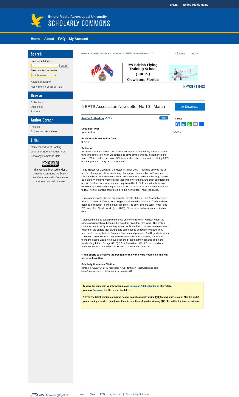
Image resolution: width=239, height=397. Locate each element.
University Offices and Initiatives (105, 53)
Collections (37, 102)
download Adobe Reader (143, 286)
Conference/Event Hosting (46, 147)
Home (84, 53)
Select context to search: (44, 70)
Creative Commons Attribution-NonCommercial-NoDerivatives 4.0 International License (50, 177)
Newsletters (141, 53)
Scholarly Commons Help (45, 156)
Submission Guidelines (44, 131)
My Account (115, 394)
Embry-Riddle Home (195, 4)
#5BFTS (128, 53)
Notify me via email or (46, 86)
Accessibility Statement (137, 394)
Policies (35, 126)
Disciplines (37, 106)
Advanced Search (41, 81)
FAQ (102, 394)
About (92, 394)
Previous (180, 53)
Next (194, 53)
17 (151, 53)
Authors (35, 111)
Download (189, 106)
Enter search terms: (41, 61)
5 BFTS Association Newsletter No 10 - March (123, 106)
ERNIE (174, 4)
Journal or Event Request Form (49, 151)
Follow (164, 118)
